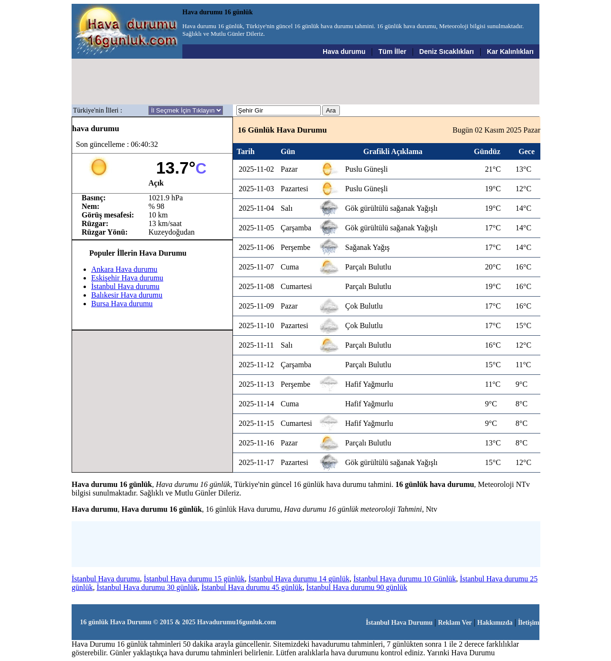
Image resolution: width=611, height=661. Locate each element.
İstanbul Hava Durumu (399, 622)
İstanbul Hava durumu (125, 286)
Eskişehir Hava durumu (127, 278)
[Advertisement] (305, 81)
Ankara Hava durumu (124, 269)
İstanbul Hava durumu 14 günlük (299, 579)
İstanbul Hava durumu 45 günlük (252, 587)
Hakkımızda (495, 622)
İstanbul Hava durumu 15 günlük (194, 579)
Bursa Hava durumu (122, 304)
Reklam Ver (455, 622)
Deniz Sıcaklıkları (446, 51)
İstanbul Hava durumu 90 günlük (357, 587)
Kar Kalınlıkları (510, 51)
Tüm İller (392, 51)
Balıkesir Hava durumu (126, 295)
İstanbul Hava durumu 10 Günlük (404, 579)
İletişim (528, 622)
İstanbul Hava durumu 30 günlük (147, 587)
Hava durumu (344, 51)
